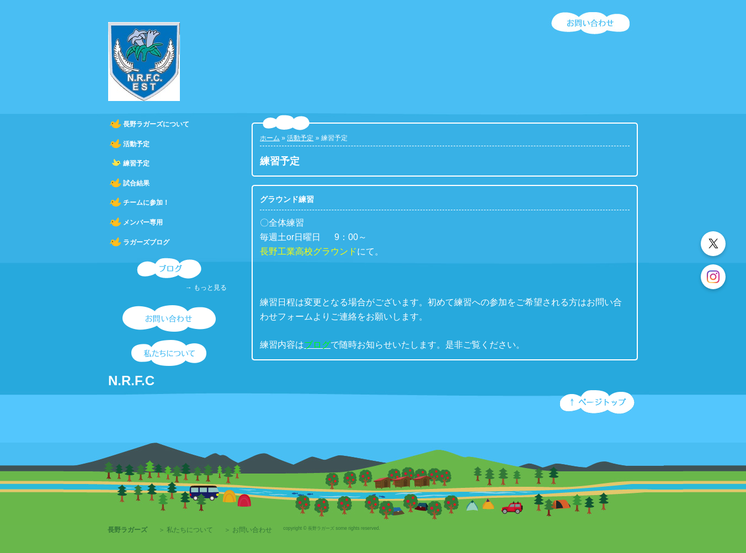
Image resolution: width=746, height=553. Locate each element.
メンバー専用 (143, 222)
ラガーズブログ (146, 242)
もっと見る (210, 287)
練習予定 (136, 163)
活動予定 (136, 144)
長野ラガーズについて (156, 124)
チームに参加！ (146, 202)
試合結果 (136, 183)
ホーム (270, 138)
